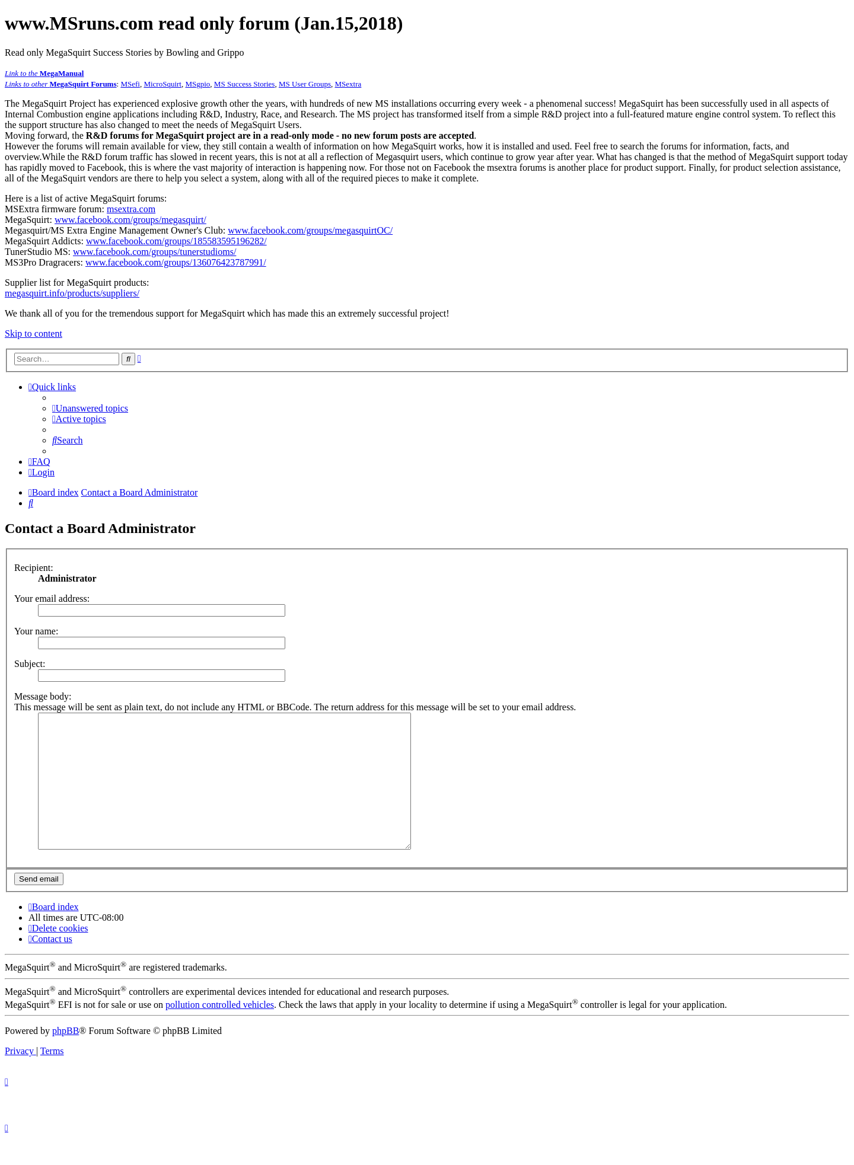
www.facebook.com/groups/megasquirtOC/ (310, 230)
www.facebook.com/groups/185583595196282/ (176, 241)
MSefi (130, 83)
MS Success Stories (244, 83)
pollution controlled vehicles (219, 1031)
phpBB (65, 1057)
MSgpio (197, 83)
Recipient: (33, 568)
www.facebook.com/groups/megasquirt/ (130, 220)
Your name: (36, 631)
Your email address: (52, 598)
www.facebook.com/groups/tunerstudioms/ (154, 252)
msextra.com (131, 209)
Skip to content (33, 333)
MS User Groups (305, 83)
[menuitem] (90, 408)
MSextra (348, 83)
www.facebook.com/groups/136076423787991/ (175, 262)
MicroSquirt (162, 83)
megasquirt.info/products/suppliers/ (72, 293)
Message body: (42, 696)
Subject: (29, 664)
